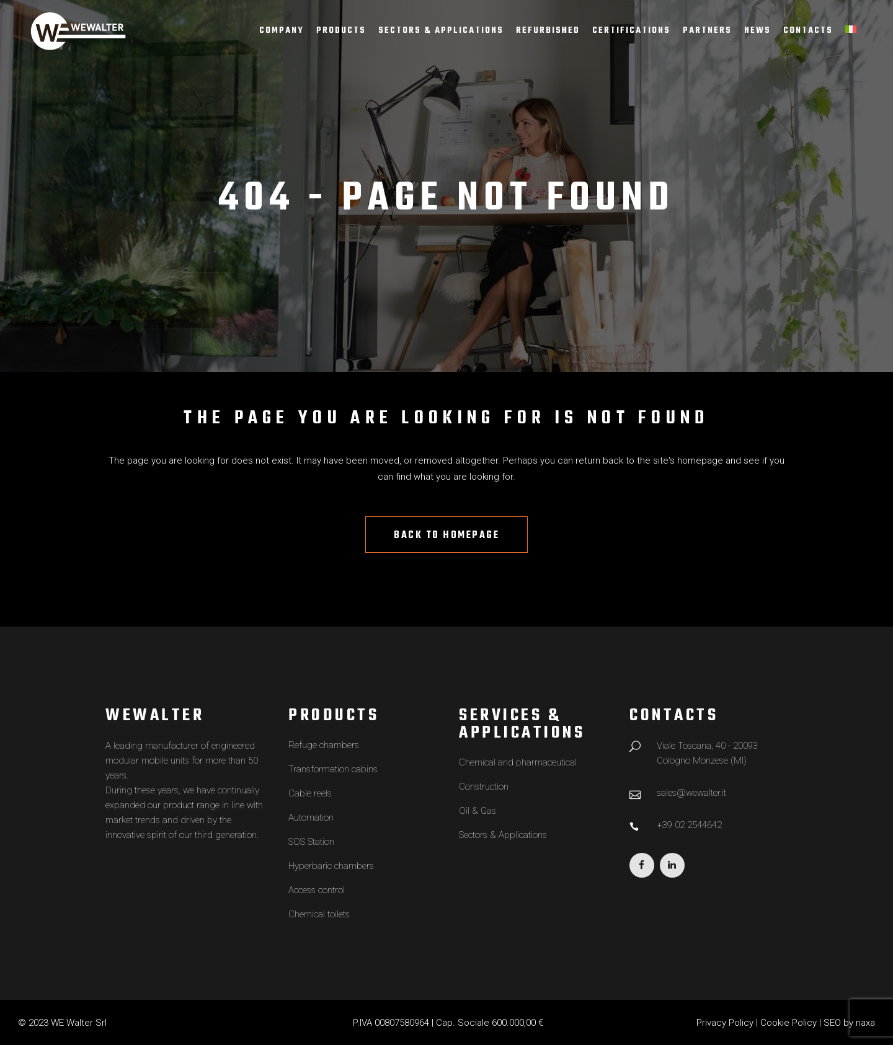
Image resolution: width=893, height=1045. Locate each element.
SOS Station (311, 841)
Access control (316, 890)
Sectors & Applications (503, 834)
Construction (484, 786)
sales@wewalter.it (691, 792)
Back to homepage (446, 535)
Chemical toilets (319, 914)
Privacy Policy (724, 1022)
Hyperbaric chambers (331, 865)
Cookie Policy (788, 1022)
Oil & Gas (477, 810)
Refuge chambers (323, 745)
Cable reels (310, 793)
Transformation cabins (333, 769)
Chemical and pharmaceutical (518, 762)
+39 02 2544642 (689, 825)
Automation (311, 817)
